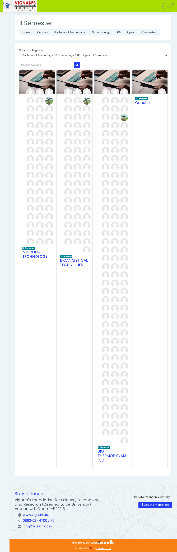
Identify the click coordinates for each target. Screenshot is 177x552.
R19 (119, 32)
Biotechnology (101, 32)
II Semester (148, 32)
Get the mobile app (155, 505)
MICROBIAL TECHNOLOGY (35, 254)
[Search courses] (46, 65)
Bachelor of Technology (69, 32)
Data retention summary (152, 497)
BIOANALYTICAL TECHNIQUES (74, 263)
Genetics (143, 102)
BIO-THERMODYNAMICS (112, 456)
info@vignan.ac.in (37, 526)
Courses (42, 32)
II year (131, 32)
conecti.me (103, 548)
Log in (168, 6)
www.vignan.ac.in (37, 514)
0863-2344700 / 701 (39, 520)
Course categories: (31, 50)
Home (27, 32)
